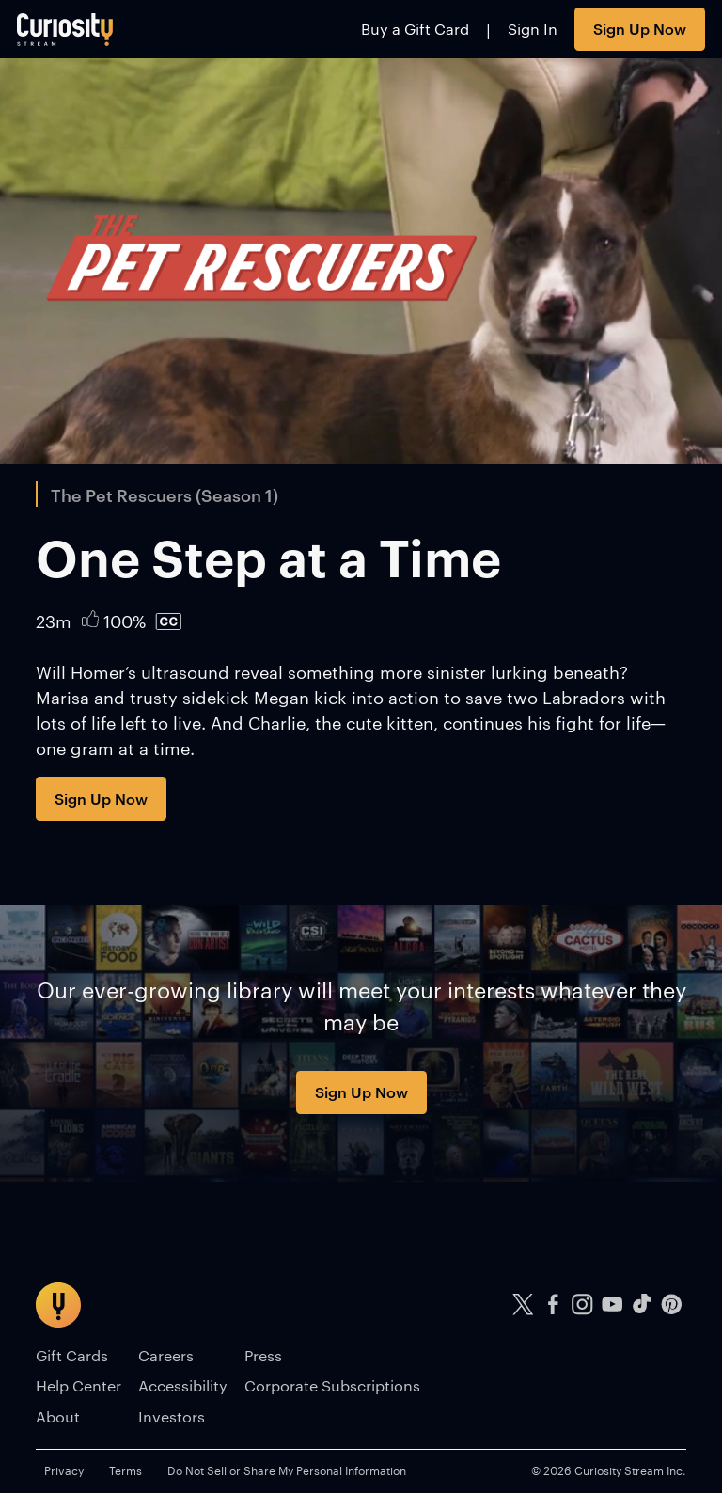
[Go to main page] (65, 29)
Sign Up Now (639, 28)
